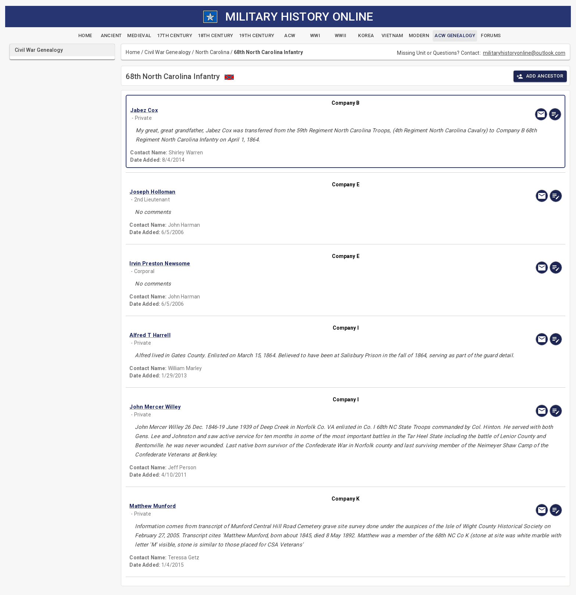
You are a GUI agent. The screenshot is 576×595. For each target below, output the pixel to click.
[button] (281, 110)
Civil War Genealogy (167, 52)
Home (133, 52)
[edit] (555, 114)
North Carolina (212, 52)
